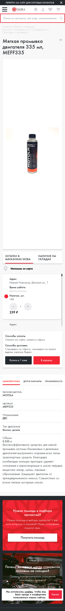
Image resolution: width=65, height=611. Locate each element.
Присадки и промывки (15, 32)
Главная (7, 27)
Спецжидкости (39, 30)
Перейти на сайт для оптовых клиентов (30, 2)
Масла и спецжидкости (16, 30)
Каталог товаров (24, 27)
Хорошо (55, 594)
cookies (29, 591)
